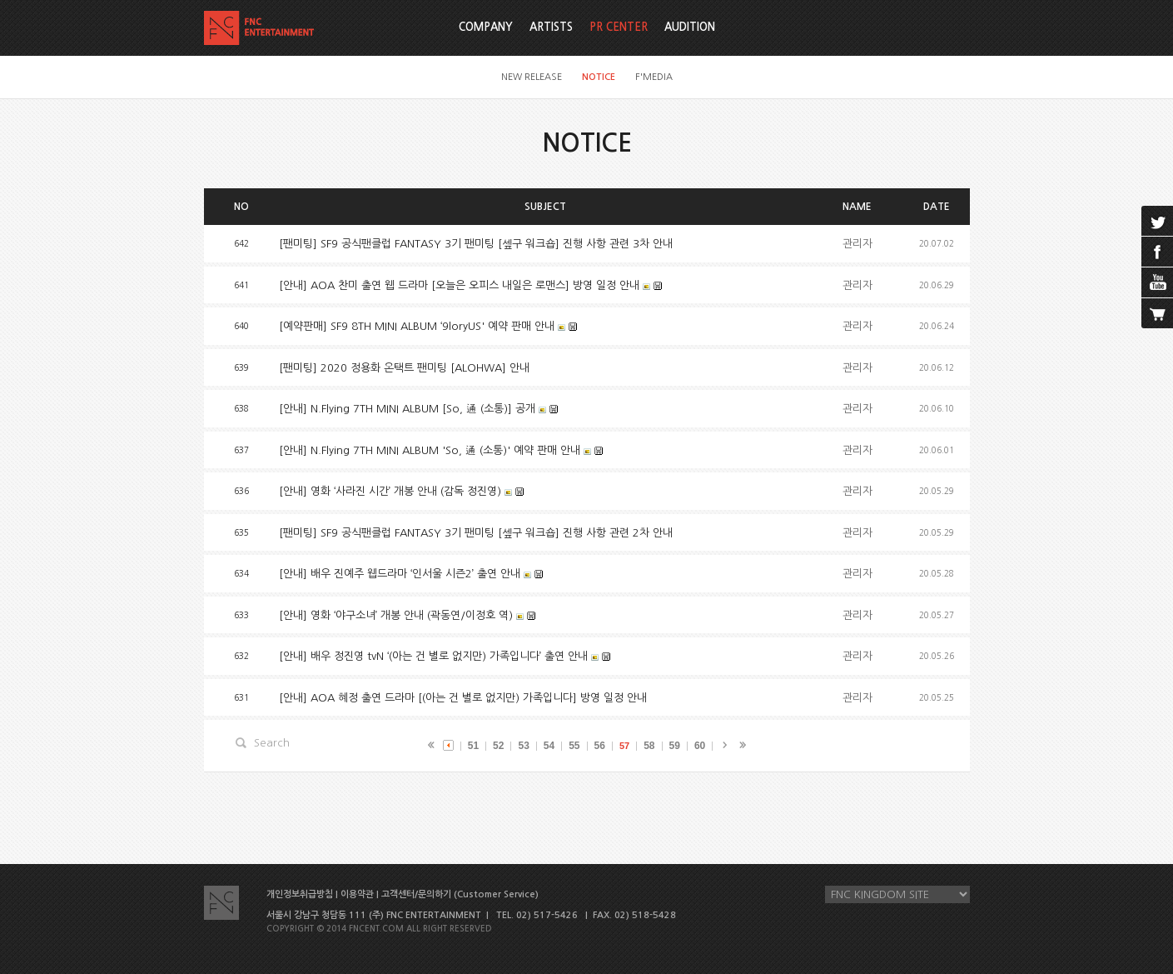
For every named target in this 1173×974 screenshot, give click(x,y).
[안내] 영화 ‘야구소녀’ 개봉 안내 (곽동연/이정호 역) (396, 615)
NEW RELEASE (531, 77)
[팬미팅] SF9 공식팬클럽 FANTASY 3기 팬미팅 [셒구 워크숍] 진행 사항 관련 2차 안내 (476, 532)
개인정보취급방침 (299, 894)
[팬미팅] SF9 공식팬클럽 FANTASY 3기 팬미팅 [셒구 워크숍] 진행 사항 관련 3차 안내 (476, 243)
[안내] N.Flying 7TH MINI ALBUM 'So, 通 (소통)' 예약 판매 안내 (429, 450)
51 (473, 746)
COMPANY (486, 27)
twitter (1157, 221)
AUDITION (689, 27)
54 (549, 746)
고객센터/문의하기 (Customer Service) (460, 894)
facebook (1157, 252)
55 (574, 746)
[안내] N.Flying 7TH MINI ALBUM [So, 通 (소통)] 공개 (407, 408)
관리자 (857, 243)
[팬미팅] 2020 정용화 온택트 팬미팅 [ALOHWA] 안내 (404, 367)
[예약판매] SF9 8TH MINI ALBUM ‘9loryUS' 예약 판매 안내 (416, 326)
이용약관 (357, 894)
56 (599, 746)
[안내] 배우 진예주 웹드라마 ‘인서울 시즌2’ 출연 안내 (399, 573)
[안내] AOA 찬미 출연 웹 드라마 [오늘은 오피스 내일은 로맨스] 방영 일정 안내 (459, 285)
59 (674, 746)
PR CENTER (618, 27)
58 (649, 746)
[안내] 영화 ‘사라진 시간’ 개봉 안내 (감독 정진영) (390, 491)
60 (699, 746)
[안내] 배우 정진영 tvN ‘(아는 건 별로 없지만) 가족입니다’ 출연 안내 (433, 656)
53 (523, 746)
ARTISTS (551, 27)
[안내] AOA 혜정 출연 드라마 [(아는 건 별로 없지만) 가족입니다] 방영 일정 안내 (463, 697)
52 (498, 746)
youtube (1157, 282)
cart (1157, 313)
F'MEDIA (654, 77)
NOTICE (598, 77)
